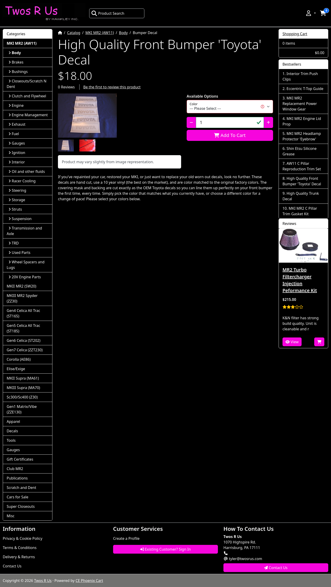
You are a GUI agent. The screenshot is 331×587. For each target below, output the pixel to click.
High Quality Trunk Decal (300, 196)
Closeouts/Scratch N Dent (26, 83)
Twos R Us (42, 580)
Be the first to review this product (111, 87)
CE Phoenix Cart (89, 580)
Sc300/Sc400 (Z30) (22, 397)
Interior (17, 162)
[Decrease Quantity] (191, 122)
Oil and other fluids (27, 171)
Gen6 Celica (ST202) (23, 340)
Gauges (17, 143)
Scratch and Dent (21, 487)
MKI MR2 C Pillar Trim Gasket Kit (299, 211)
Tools (11, 440)
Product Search (107, 13)
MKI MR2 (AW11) (99, 32)
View (292, 341)
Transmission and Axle (24, 231)
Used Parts (19, 252)
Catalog (73, 32)
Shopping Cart (294, 33)
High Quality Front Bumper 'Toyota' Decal (301, 181)
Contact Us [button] (276, 567)
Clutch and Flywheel (27, 96)
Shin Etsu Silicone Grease (299, 151)
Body (123, 32)
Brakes (16, 62)
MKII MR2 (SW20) (21, 286)
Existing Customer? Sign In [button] (165, 549)
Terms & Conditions (20, 547)
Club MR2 (15, 468)
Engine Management (28, 114)
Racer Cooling (22, 180)
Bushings (18, 71)
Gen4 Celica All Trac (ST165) (23, 313)
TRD (14, 243)
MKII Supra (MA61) (23, 378)
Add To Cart (229, 135)
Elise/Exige (16, 368)
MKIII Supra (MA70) (23, 387)
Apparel (13, 421)
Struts (15, 209)
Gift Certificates (20, 459)
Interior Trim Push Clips (300, 76)
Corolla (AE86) (19, 359)
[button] (310, 13)
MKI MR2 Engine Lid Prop (301, 121)
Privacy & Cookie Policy (22, 538)
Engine (16, 105)
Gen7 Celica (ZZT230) (25, 349)
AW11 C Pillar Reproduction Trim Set (301, 166)
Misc (10, 515)
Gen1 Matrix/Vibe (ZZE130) (22, 409)
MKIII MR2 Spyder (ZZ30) (22, 298)
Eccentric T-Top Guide (305, 88)
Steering (17, 190)
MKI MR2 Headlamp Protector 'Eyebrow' (301, 136)
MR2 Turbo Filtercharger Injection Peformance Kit (299, 280)
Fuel (14, 133)
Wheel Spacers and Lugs (26, 264)
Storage (17, 199)
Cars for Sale (17, 497)
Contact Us (12, 566)
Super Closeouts (21, 506)
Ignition (17, 152)
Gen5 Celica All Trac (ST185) (23, 328)
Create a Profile (126, 538)
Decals (12, 430)
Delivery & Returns (19, 556)
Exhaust (17, 124)
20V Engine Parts (25, 276)
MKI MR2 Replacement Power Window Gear (299, 104)
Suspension (20, 218)
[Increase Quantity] (268, 122)
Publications (17, 478)
